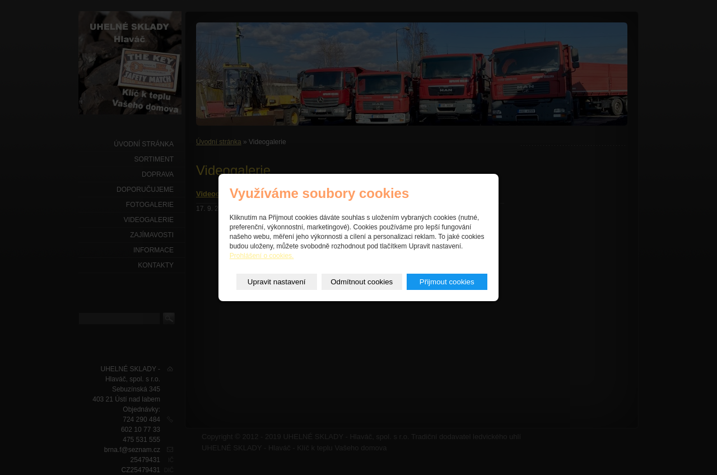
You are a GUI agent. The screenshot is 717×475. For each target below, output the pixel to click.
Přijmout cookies (447, 282)
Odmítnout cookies (361, 282)
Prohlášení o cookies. (262, 256)
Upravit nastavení (277, 282)
